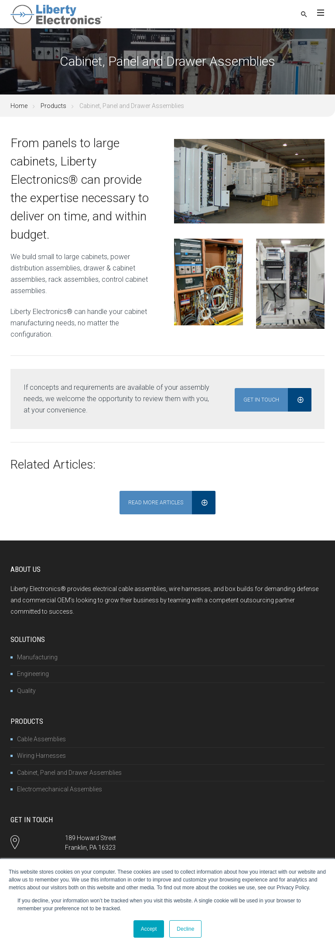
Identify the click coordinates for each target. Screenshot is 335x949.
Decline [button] (185, 929)
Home (18, 105)
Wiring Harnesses (41, 754)
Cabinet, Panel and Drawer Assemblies (69, 770)
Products (53, 105)
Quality (26, 689)
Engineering (33, 672)
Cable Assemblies (41, 737)
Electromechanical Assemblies (59, 787)
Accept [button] (149, 929)
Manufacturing (37, 655)
